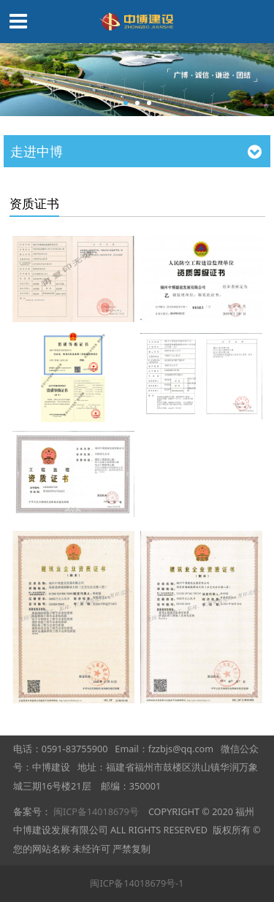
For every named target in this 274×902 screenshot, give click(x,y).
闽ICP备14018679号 (96, 811)
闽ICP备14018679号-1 (136, 883)
